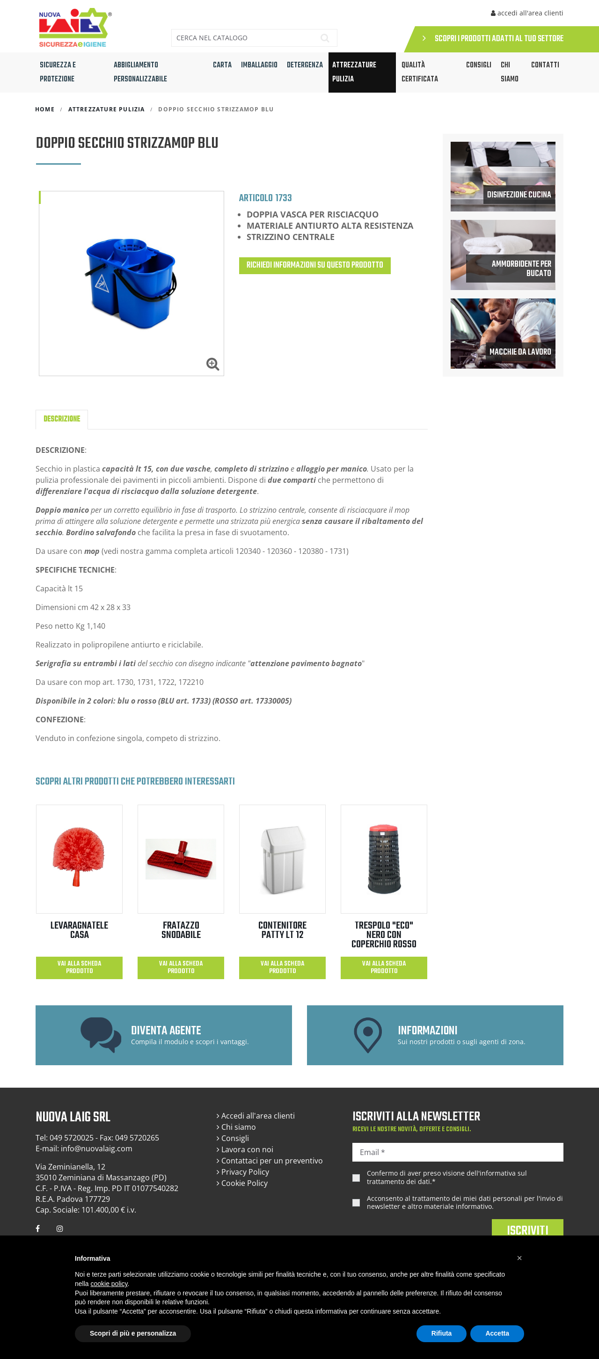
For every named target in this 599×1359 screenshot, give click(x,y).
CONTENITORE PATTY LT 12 (282, 930)
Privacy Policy (243, 1172)
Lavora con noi (245, 1149)
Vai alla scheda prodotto (79, 968)
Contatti (545, 65)
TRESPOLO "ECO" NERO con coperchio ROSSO (383, 935)
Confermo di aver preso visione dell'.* (447, 1177)
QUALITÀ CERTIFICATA (420, 72)
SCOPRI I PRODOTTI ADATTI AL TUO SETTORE (493, 39)
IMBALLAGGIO (259, 65)
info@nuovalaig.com (96, 1148)
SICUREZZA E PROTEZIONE (58, 72)
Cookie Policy (242, 1183)
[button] (519, 1257)
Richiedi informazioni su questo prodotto (315, 265)
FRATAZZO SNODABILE (181, 930)
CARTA (222, 65)
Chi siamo (510, 72)
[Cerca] (240, 37)
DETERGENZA (305, 65)
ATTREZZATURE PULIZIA (354, 72)
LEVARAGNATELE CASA (79, 930)
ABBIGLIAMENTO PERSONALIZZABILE (140, 72)
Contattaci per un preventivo (270, 1161)
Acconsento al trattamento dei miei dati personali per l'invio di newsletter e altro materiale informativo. (465, 1202)
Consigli (233, 1138)
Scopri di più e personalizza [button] (133, 1333)
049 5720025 (72, 1138)
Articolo (256, 198)
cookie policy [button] (108, 1283)
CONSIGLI (478, 65)
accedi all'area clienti (527, 12)
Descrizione (62, 420)
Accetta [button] (497, 1333)
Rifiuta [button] (441, 1333)
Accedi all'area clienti (256, 1116)
